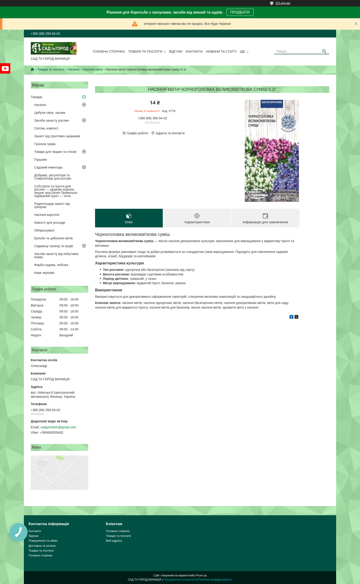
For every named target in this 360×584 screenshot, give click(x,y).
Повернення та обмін (43, 540)
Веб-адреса (114, 540)
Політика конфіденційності (215, 579)
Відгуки (175, 51)
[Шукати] (324, 51)
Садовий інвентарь (48, 167)
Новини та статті (221, 51)
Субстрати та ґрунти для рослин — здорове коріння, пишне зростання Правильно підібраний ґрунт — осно (55, 191)
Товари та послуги (145, 51)
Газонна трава (45, 144)
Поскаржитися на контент (179, 579)
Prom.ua (201, 575)
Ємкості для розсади (49, 222)
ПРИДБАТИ (240, 12)
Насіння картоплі (46, 215)
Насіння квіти (93, 69)
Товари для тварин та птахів (55, 152)
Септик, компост (46, 128)
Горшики (40, 159)
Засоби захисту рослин (51, 120)
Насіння (73, 69)
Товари (36, 97)
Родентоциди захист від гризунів (52, 205)
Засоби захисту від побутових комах (56, 255)
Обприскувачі (44, 230)
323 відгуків (283, 3)
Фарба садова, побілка (51, 265)
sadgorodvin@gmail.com (58, 427)
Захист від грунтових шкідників (57, 136)
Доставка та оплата (42, 545)
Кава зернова (44, 273)
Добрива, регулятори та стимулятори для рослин (52, 176)
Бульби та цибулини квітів (53, 238)
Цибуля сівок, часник (49, 113)
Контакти (194, 51)
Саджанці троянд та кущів (53, 246)
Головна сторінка (109, 51)
